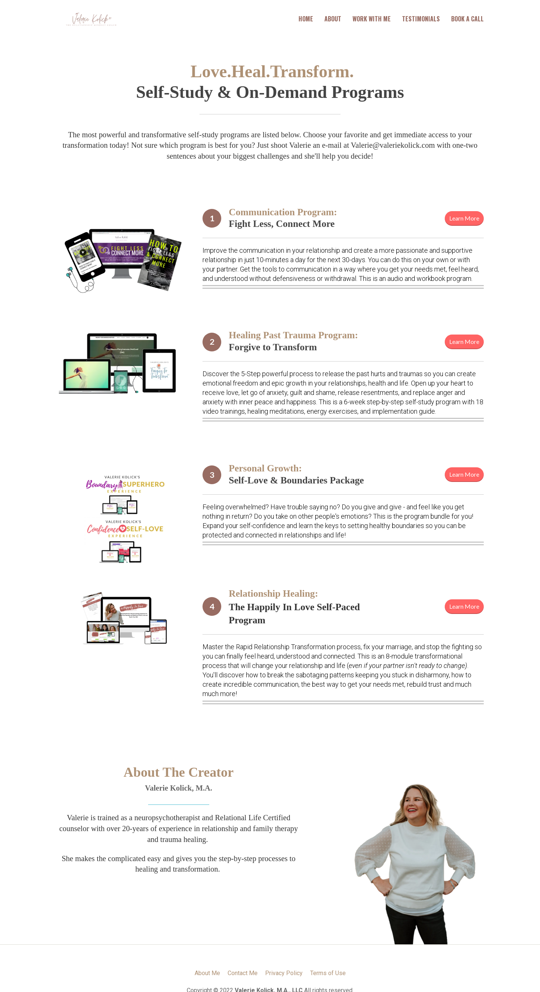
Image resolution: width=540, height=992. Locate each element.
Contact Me (243, 973)
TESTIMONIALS (421, 18)
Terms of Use (328, 973)
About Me (207, 973)
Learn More (464, 218)
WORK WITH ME (371, 18)
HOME (305, 18)
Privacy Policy (284, 973)
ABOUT (332, 18)
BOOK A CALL (467, 18)
